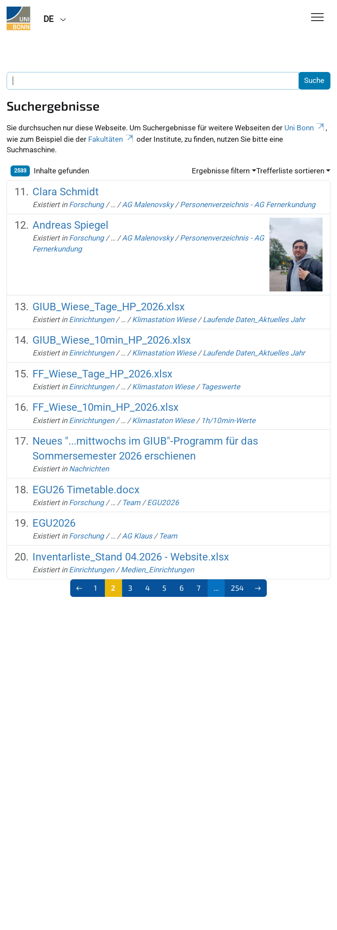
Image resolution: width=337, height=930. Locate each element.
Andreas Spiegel (70, 225)
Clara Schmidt (65, 192)
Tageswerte (220, 386)
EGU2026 (163, 502)
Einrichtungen (91, 319)
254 (237, 587)
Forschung (86, 204)
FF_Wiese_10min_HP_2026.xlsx (105, 407)
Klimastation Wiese (164, 319)
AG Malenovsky (147, 204)
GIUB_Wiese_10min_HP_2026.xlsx (111, 340)
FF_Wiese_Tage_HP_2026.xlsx (102, 374)
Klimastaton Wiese (163, 386)
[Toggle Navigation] (317, 18)
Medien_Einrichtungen (157, 569)
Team (131, 502)
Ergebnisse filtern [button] (221, 170)
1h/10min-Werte (228, 420)
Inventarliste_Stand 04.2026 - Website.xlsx (130, 557)
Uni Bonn (305, 127)
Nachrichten (89, 468)
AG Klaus (137, 535)
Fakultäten (111, 139)
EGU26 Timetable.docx (86, 490)
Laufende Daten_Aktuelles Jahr (254, 319)
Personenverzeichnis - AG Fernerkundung (247, 204)
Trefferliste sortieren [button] (290, 170)
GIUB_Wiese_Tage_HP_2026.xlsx (108, 307)
